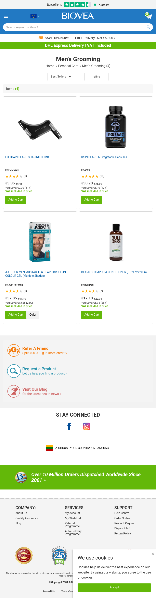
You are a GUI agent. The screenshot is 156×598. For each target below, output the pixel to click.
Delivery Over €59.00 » (95, 38)
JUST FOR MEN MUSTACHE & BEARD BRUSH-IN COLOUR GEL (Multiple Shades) (35, 273)
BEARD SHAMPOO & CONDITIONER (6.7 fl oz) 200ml (114, 272)
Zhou (87, 169)
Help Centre (121, 513)
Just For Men (15, 284)
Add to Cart (15, 199)
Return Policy (122, 533)
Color (32, 314)
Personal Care (68, 66)
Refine (96, 76)
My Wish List (73, 518)
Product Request (124, 523)
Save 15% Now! (54, 38)
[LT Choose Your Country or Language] (34, 16)
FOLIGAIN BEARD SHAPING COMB (27, 157)
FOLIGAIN (13, 169)
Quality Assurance (26, 518)
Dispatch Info (122, 528)
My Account (72, 513)
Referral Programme (72, 525)
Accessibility (49, 591)
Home (50, 66)
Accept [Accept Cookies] (114, 587)
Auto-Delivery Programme (73, 533)
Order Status (122, 518)
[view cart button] (150, 16)
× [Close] (153, 553)
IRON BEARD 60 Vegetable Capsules (104, 157)
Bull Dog (88, 284)
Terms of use (67, 591)
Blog (18, 523)
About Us (21, 513)
